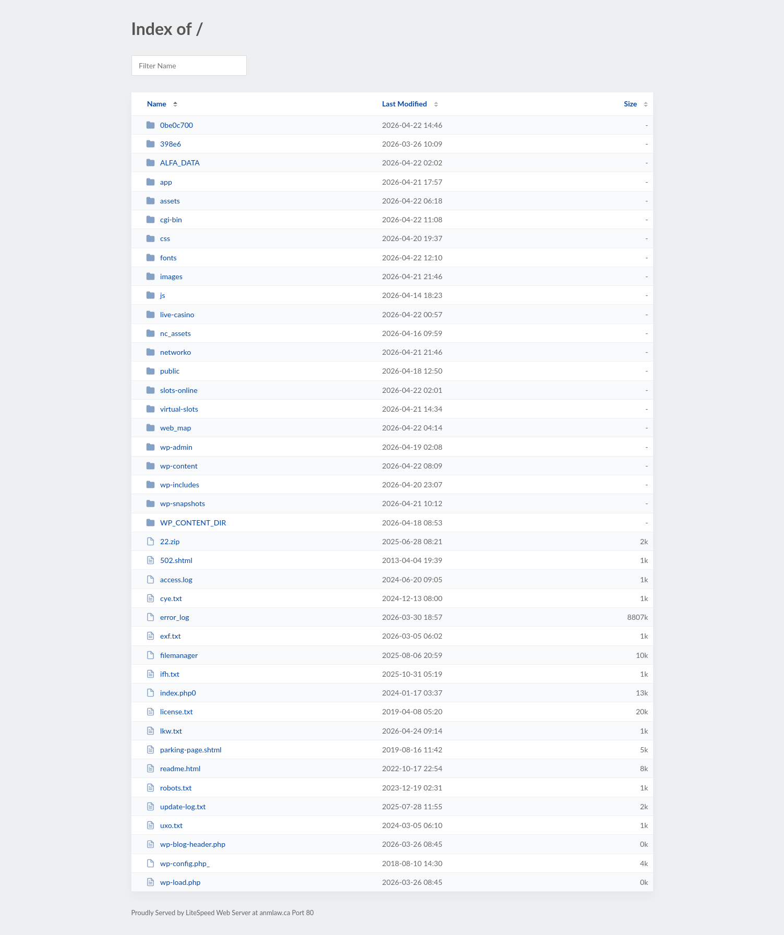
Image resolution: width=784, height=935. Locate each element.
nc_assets (168, 333)
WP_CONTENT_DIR (186, 522)
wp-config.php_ (178, 863)
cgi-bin (164, 219)
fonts (161, 257)
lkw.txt (164, 730)
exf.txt (163, 635)
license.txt (169, 711)
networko (168, 351)
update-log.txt (176, 806)
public (162, 370)
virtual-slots (172, 408)
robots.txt (169, 787)
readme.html (173, 768)
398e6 (164, 143)
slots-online (172, 390)
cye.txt (164, 598)
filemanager (172, 655)
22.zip (163, 541)
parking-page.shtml (184, 749)
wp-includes (172, 484)
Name (156, 103)
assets (163, 200)
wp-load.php (173, 882)
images (164, 276)
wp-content (172, 465)
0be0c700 (169, 125)
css (158, 238)
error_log (167, 617)
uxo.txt (164, 825)
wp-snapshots (175, 503)
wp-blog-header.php (185, 844)
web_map (168, 427)
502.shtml (169, 560)
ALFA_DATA (173, 162)
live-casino (170, 314)
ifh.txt (162, 673)
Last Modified (404, 103)
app (159, 181)
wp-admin (169, 446)
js (155, 295)
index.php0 (171, 692)
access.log (169, 579)
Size (630, 103)
